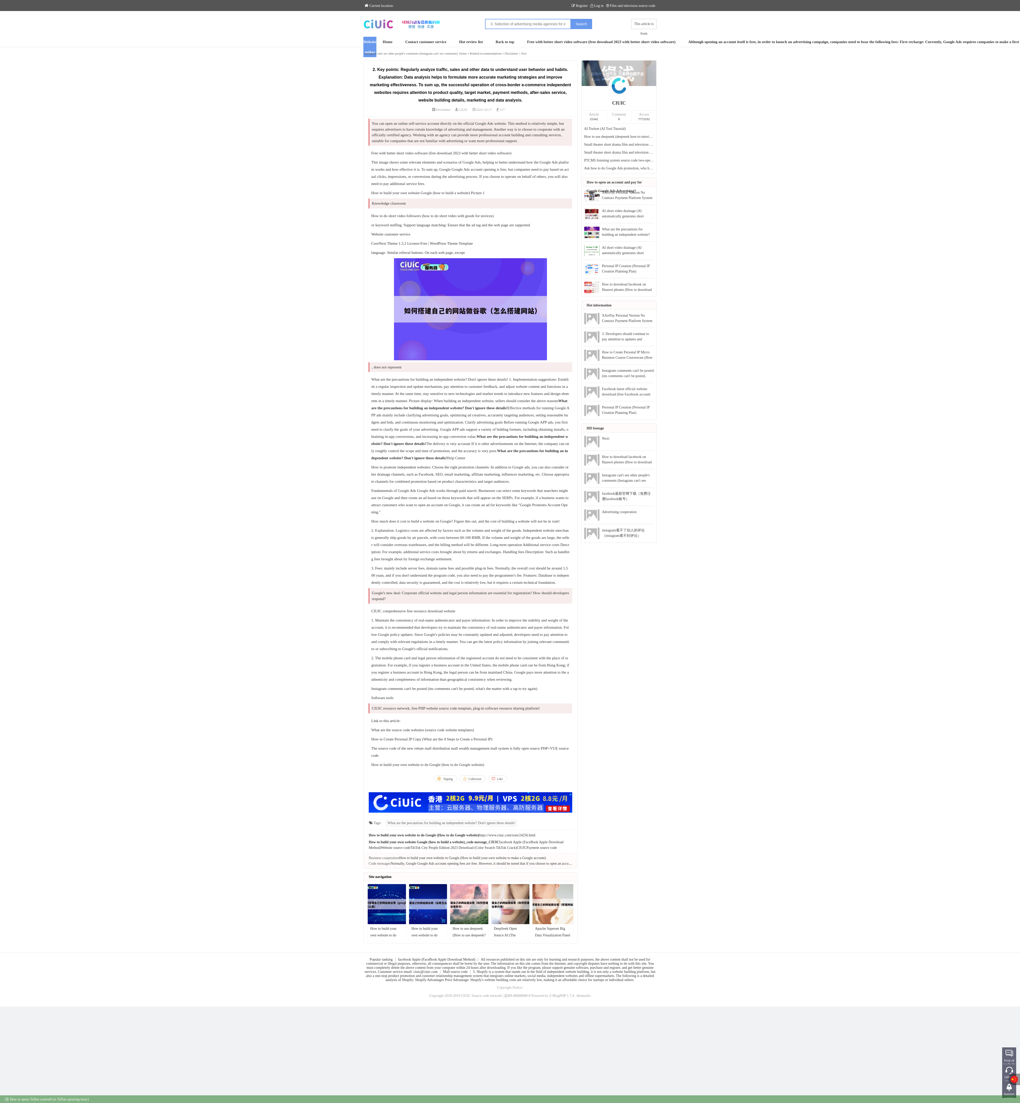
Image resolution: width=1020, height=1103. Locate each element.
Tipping (448, 779)
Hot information (599, 305)
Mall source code (455, 972)
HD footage (595, 428)
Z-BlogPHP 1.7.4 (561, 996)
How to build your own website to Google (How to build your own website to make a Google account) (472, 858)
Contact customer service (425, 42)
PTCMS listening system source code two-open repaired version (619, 160)
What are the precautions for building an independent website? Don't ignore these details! (451, 823)
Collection (475, 779)
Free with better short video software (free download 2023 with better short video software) (601, 42)
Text (524, 53)
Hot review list (471, 42)
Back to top (505, 42)
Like (500, 779)
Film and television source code (630, 6)
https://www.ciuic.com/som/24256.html (507, 835)
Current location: (379, 6)
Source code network (487, 996)
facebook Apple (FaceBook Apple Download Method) (437, 959)
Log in (597, 6)
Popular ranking (381, 959)
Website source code (395, 848)
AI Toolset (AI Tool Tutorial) (605, 129)
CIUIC (463, 109)
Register (579, 6)
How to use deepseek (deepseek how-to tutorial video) (619, 137)
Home (387, 42)
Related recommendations (486, 53)
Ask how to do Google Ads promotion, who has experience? (619, 168)
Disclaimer (511, 53)
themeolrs (584, 996)
